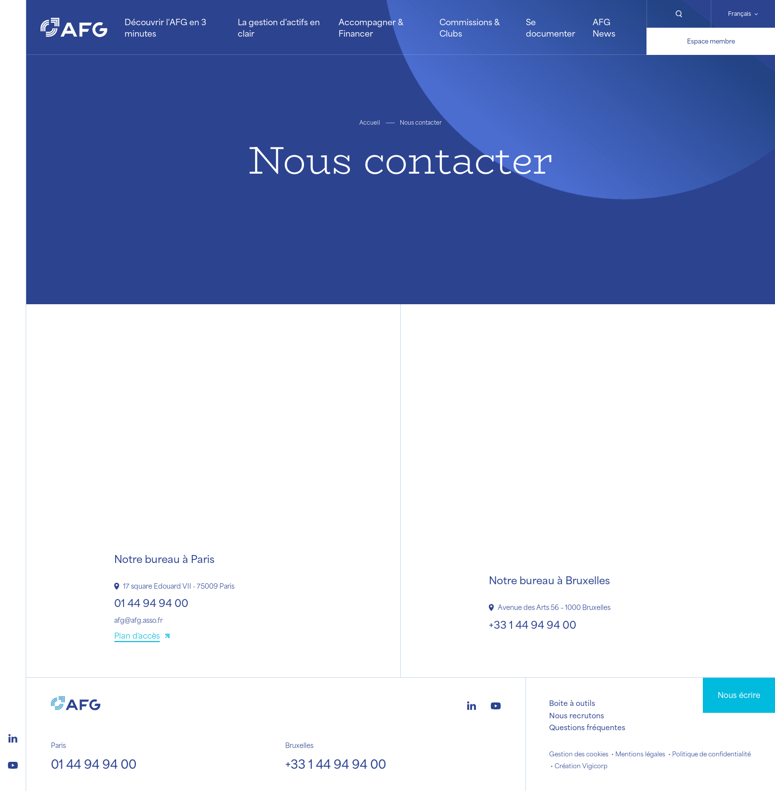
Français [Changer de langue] (739, 13)
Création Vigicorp (581, 766)
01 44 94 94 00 (151, 602)
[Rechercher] (678, 14)
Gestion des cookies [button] (578, 754)
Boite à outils (572, 702)
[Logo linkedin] (12, 737)
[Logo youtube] (13, 763)
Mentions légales (640, 754)
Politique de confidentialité (711, 754)
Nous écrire (739, 695)
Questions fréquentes (587, 727)
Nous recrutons (576, 715)
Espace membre (711, 41)
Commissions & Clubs (469, 27)
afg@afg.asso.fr (138, 620)
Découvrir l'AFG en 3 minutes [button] (165, 27)
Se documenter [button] (550, 27)
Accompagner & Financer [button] (371, 27)
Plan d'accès (137, 635)
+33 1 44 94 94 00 (532, 624)
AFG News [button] (604, 27)
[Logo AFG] (74, 27)
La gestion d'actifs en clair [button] (279, 27)
